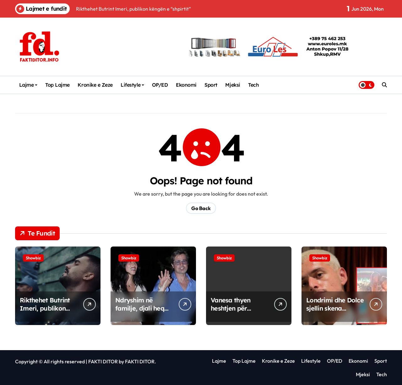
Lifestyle (132, 85)
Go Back (201, 208)
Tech (253, 85)
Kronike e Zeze (95, 85)
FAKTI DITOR (103, 361)
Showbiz (33, 257)
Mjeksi (232, 85)
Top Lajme (57, 85)
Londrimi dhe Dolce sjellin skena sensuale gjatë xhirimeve (335, 312)
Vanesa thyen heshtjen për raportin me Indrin (238, 308)
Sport (210, 85)
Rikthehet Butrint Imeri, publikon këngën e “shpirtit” (47, 308)
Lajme (28, 85)
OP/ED (160, 85)
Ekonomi (186, 85)
